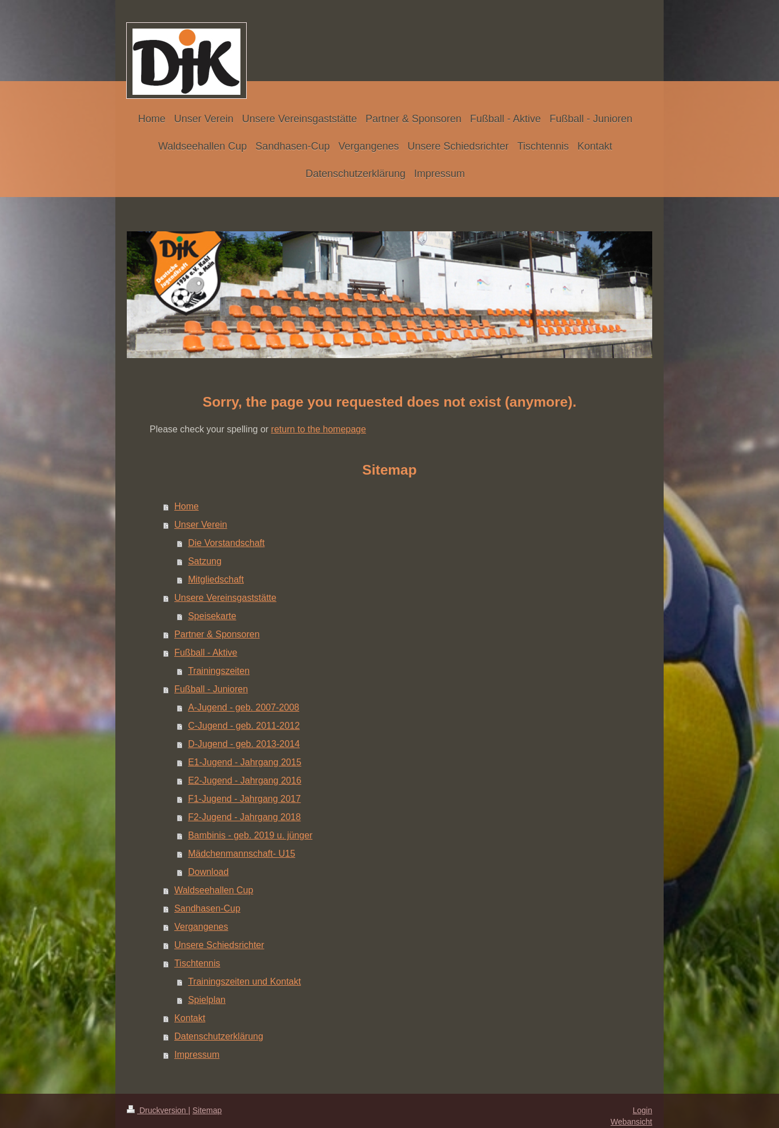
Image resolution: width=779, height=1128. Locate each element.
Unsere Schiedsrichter (219, 945)
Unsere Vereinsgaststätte (225, 598)
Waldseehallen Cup (213, 890)
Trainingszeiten (219, 671)
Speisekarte (212, 616)
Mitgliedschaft (216, 579)
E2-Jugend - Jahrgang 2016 (244, 780)
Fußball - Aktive (205, 652)
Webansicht (631, 1121)
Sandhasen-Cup (207, 908)
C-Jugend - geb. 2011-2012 (244, 725)
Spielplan (207, 1000)
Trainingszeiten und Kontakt (244, 981)
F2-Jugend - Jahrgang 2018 (244, 817)
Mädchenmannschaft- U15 (241, 853)
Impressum (196, 1054)
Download (208, 872)
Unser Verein (200, 524)
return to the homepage (318, 429)
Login (642, 1110)
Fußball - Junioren (211, 689)
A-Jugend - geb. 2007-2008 (243, 707)
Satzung (205, 561)
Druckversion (157, 1110)
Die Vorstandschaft (226, 543)
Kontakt (189, 1018)
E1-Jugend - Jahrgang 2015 (244, 762)
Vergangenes (201, 927)
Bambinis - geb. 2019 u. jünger (250, 835)
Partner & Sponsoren (216, 634)
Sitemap (207, 1110)
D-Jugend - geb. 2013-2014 (244, 744)
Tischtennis (197, 963)
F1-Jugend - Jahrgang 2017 (244, 799)
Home (186, 506)
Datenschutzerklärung (218, 1036)
